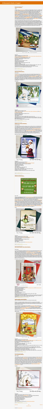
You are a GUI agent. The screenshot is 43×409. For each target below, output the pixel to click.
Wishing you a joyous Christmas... (21, 123)
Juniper (40, 76)
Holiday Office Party (26, 14)
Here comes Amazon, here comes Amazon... (23, 246)
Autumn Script (34, 340)
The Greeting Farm (27, 297)
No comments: (21, 68)
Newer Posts (16, 404)
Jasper (37, 75)
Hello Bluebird (33, 305)
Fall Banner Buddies (29, 340)
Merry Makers (36, 18)
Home (28, 404)
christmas (18, 173)
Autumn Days (39, 340)
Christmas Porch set (31, 287)
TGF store (38, 251)
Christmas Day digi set (35, 254)
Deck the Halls (27, 17)
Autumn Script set (22, 308)
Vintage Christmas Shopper (30, 130)
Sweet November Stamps (36, 128)
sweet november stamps (27, 173)
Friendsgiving (23, 340)
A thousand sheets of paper (11, 3)
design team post (20, 173)
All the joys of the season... (19, 175)
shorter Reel (25, 206)
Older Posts (41, 404)
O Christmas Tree (24, 56)
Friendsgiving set (36, 306)
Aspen (16, 76)
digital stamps (28, 251)
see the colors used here (30, 401)
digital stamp (24, 173)
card (16, 173)
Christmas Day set (38, 287)
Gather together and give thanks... (21, 299)
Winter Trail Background (32, 76)
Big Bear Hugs (26, 395)
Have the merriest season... (19, 71)
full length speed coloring (30, 205)
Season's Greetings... (18, 7)
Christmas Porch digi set (29, 252)
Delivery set (26, 287)
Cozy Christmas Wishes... (19, 354)
